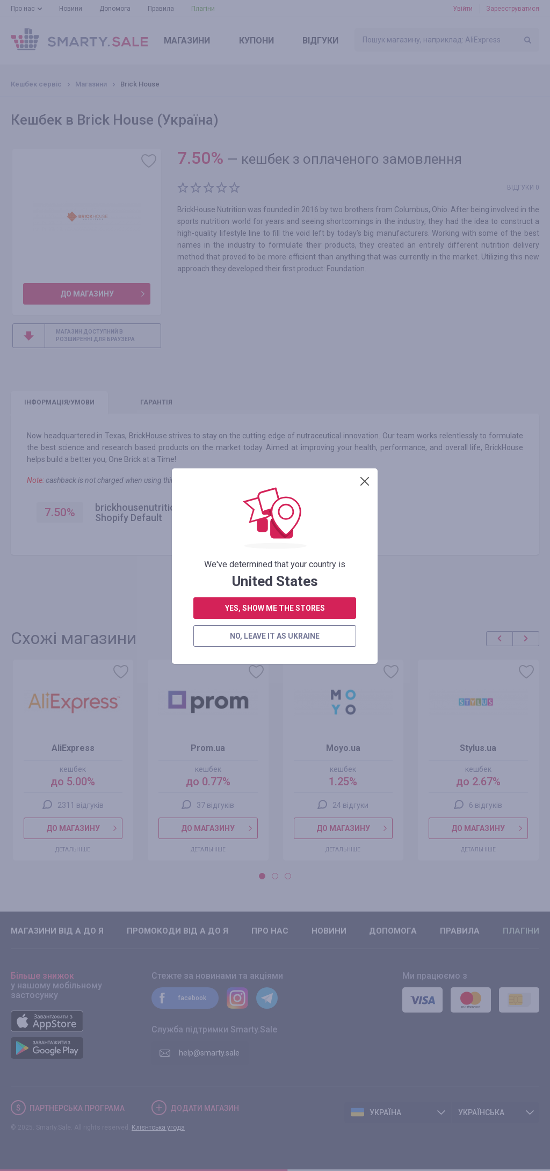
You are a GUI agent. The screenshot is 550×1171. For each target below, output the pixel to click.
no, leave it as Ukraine (275, 278)
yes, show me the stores (275, 250)
